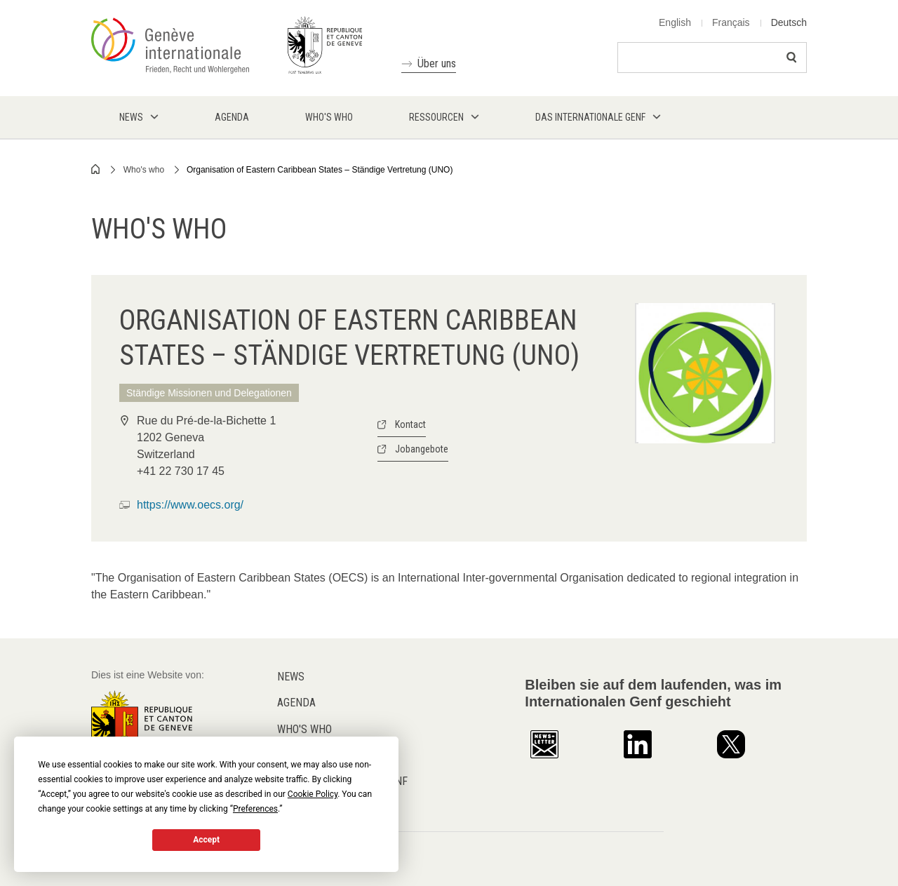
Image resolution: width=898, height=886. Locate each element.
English (675, 22)
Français (731, 22)
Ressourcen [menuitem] (436, 117)
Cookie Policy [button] (312, 794)
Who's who (143, 170)
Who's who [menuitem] (329, 117)
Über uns (436, 63)
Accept (206, 840)
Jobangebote (421, 449)
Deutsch (789, 22)
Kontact (410, 424)
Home (96, 169)
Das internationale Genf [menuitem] (590, 117)
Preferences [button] (255, 809)
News (290, 676)
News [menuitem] (131, 117)
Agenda (296, 702)
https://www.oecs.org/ (190, 505)
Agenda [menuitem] (232, 117)
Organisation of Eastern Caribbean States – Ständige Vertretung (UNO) (320, 170)
